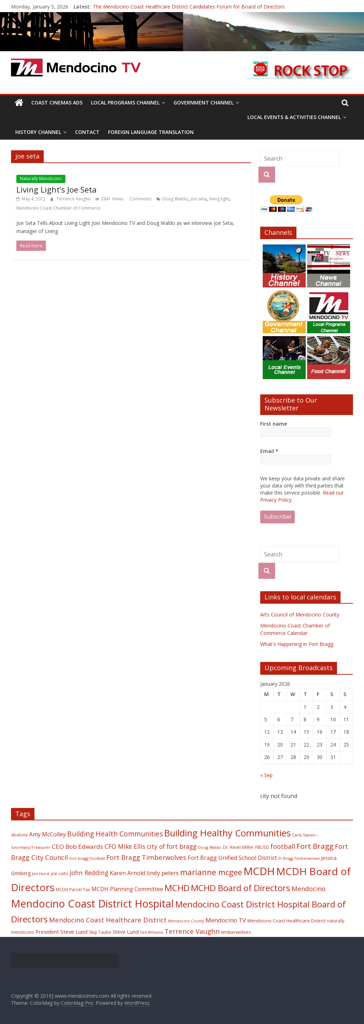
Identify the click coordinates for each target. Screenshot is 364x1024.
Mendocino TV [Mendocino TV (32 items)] (225, 920)
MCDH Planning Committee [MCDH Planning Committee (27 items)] (127, 889)
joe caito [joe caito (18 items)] (59, 873)
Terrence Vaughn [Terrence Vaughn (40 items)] (192, 931)
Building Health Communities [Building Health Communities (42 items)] (115, 834)
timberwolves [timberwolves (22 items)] (236, 932)
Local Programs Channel (125, 102)
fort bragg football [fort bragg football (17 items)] (87, 858)
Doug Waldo (175, 199)
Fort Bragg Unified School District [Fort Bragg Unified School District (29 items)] (232, 858)
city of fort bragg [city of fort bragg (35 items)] (172, 846)
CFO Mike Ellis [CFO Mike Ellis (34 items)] (125, 846)
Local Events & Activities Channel (294, 117)
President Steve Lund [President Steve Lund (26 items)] (61, 931)
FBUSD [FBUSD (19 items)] (262, 847)
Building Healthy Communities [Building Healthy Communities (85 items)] (227, 833)
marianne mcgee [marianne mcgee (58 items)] (211, 872)
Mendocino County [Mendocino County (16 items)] (186, 920)
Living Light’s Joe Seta (56, 189)
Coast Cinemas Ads (56, 102)
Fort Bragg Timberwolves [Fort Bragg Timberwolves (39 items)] (146, 857)
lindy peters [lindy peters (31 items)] (162, 873)
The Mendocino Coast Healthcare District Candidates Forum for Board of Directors (189, 6)
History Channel (38, 132)
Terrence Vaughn (74, 199)
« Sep (266, 775)
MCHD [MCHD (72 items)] (177, 888)
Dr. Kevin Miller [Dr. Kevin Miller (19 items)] (238, 847)
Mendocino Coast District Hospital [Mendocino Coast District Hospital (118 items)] (92, 903)
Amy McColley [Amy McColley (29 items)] (47, 834)
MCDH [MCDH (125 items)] (259, 871)
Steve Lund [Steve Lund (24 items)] (126, 931)
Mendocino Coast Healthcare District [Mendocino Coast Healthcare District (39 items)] (108, 919)
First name (273, 423)
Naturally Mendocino (41, 179)
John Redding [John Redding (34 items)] (89, 872)
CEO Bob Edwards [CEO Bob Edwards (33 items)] (77, 846)
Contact (87, 132)
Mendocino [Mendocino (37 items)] (308, 888)
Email (269, 451)
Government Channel (203, 102)
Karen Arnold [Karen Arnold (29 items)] (127, 873)
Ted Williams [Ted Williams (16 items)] (151, 932)
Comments (139, 199)
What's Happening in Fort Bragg (296, 644)
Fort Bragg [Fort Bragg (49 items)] (314, 846)
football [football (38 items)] (283, 846)
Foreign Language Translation (151, 132)
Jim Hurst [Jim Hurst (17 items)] (40, 873)
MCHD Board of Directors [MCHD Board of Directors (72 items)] (240, 888)
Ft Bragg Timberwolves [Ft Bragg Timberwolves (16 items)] (299, 858)
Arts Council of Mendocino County (299, 614)
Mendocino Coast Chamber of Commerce (58, 208)
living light (219, 199)
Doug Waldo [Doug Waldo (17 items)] (209, 847)
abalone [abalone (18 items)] (19, 834)
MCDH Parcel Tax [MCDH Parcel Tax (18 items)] (73, 889)
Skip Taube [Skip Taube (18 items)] (100, 932)
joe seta (199, 199)
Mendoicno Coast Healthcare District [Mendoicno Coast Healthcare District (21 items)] (286, 920)
